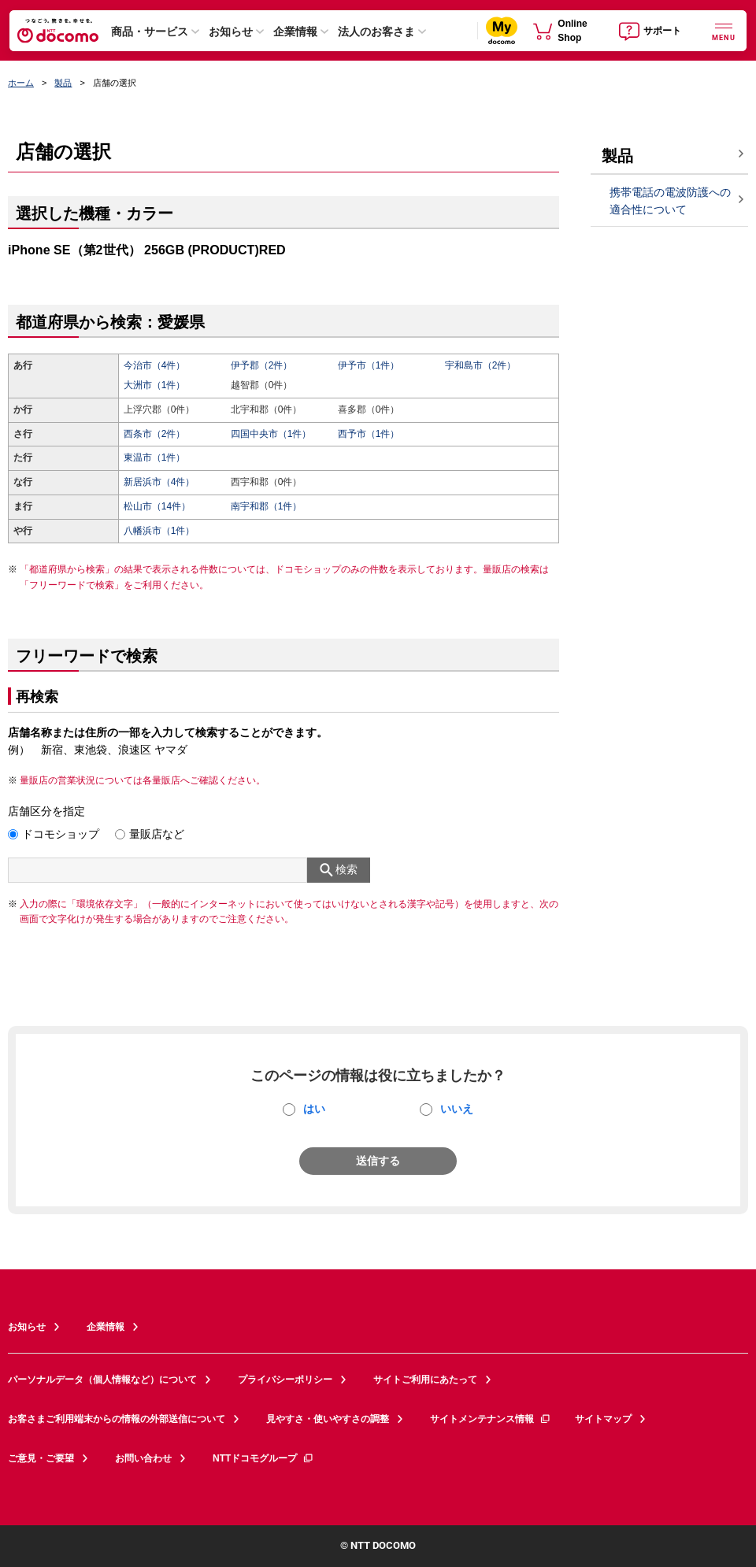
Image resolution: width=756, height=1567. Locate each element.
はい (314, 1108)
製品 (63, 82)
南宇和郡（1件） (266, 506)
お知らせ (231, 31)
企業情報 (295, 31)
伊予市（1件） (369, 365)
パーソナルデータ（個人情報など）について (102, 1379)
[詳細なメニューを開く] (723, 30)
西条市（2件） (155, 433)
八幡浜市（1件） (159, 530)
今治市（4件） (155, 365)
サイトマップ (603, 1418)
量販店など (156, 834)
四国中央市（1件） (271, 433)
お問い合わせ (143, 1458)
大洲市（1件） (155, 385)
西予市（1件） (369, 433)
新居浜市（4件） (159, 481)
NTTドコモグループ (263, 1458)
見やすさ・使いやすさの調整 (327, 1418)
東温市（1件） (155, 457)
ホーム (21, 82)
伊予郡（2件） (262, 365)
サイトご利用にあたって (425, 1379)
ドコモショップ (60, 834)
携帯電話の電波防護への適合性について (670, 201)
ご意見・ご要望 (41, 1458)
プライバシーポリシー (285, 1379)
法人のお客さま (376, 31)
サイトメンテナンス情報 (490, 1419)
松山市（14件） (157, 506)
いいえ (456, 1108)
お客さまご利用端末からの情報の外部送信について (116, 1418)
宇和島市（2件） (481, 365)
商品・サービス (149, 31)
